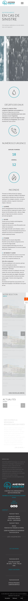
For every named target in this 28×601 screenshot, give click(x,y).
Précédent (5, 333)
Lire (22, 598)
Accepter (7, 598)
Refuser (15, 598)
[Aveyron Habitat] (11, 3)
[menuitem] (21, 3)
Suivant (23, 333)
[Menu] (21, 3)
